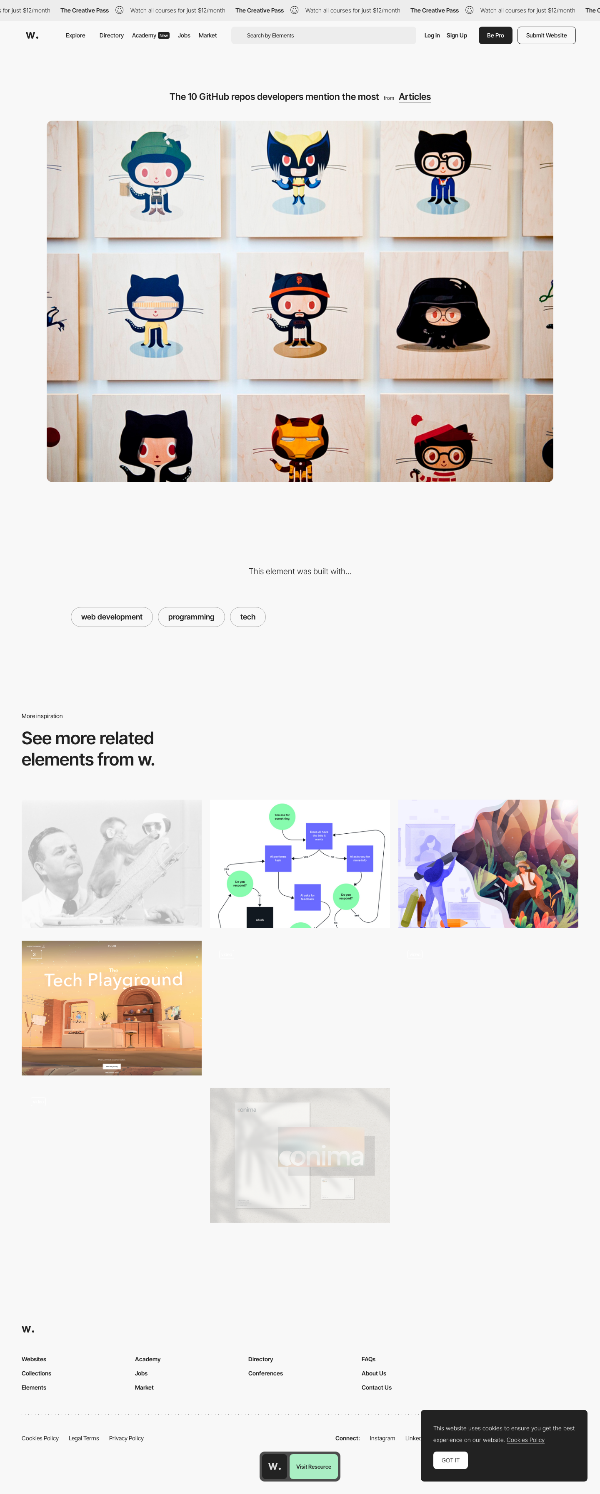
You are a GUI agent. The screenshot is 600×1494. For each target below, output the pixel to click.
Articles (415, 96)
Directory (112, 35)
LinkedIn (416, 1438)
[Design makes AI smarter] (300, 864)
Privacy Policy (126, 1438)
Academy (151, 35)
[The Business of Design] (488, 864)
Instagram (382, 1438)
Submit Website (546, 35)
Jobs (184, 35)
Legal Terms (84, 1438)
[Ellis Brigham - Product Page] (112, 1155)
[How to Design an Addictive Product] (112, 864)
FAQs (368, 1359)
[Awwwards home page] (274, 1466)
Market (208, 35)
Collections (36, 1373)
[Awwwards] (32, 35)
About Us (374, 1373)
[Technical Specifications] (300, 1008)
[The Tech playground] (112, 1008)
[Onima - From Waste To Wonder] (300, 1155)
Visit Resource (313, 1466)
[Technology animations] (488, 1008)
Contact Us (377, 1387)
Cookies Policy (40, 1438)
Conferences (265, 1373)
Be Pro (495, 35)
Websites (34, 1359)
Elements (34, 1387)
